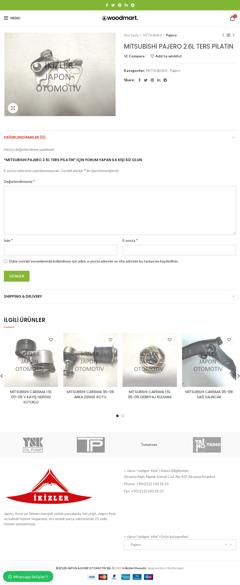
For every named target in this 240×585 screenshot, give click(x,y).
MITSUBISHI (152, 35)
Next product (233, 35)
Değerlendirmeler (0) (25, 137)
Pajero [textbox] (134, 544)
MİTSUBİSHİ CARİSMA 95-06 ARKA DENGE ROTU (90, 394)
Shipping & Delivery (23, 296)
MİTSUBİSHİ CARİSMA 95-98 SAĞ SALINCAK (209, 394)
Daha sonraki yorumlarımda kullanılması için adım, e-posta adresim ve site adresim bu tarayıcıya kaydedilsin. (94, 261)
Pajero (171, 35)
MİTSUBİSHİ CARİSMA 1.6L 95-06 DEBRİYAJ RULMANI (149, 394)
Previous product (223, 35)
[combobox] (180, 544)
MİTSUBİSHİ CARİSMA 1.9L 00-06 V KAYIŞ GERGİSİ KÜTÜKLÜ (31, 396)
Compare (137, 56)
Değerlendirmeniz (19, 181)
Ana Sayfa (131, 35)
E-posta (130, 240)
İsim (8, 240)
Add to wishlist (168, 56)
